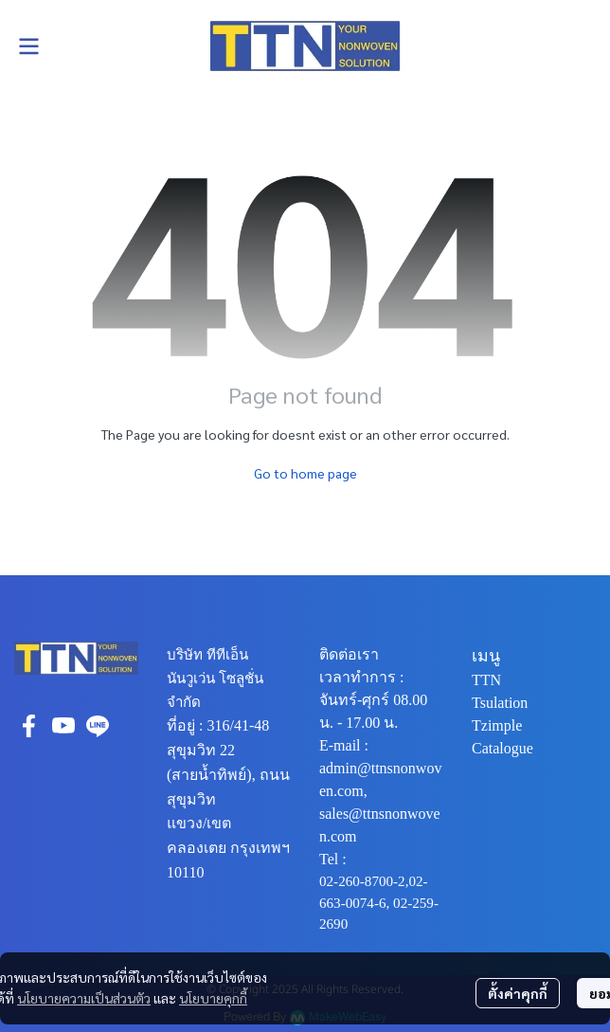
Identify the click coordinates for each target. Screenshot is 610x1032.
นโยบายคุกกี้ (213, 997)
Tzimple (497, 725)
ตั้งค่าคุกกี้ (517, 993)
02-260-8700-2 (362, 881)
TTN (486, 680)
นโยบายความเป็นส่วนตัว (84, 997)
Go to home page (305, 472)
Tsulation (500, 703)
